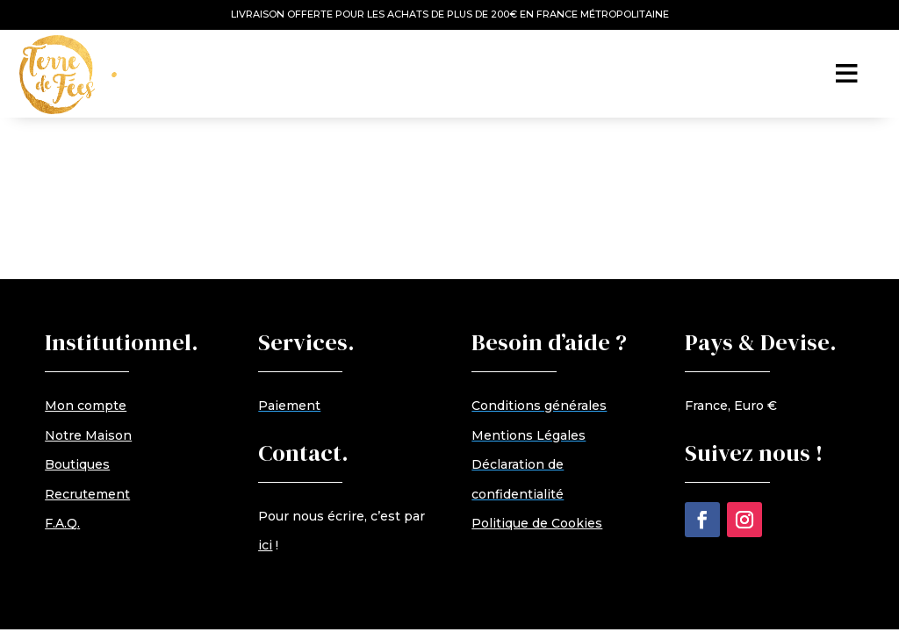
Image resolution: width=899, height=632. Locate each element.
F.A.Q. (62, 523)
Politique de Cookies (536, 523)
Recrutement (87, 494)
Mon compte (85, 405)
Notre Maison (88, 435)
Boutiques (77, 464)
